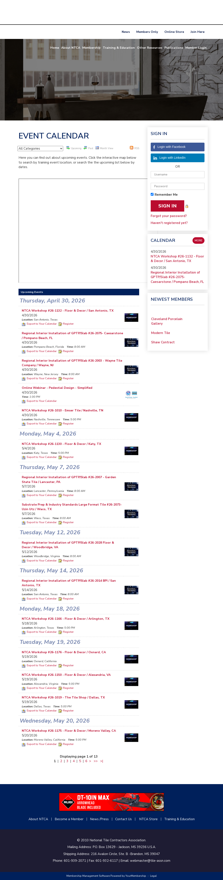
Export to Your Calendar (39, 324)
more (198, 240)
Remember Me (166, 194)
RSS (134, 148)
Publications (173, 48)
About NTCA (70, 48)
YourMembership (135, 876)
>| (101, 761)
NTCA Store (148, 819)
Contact (121, 819)
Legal (153, 876)
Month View (104, 148)
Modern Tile (160, 334)
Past (88, 148)
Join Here (197, 32)
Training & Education (119, 48)
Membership (91, 48)
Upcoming (73, 148)
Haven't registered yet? (169, 223)
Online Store (174, 32)
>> (96, 761)
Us (129, 819)
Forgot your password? (169, 216)
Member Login (196, 48)
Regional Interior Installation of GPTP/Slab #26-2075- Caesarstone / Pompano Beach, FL (177, 277)
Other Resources (149, 48)
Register (66, 324)
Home (54, 48)
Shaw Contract (163, 344)
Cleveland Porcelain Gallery (166, 323)
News (126, 32)
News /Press (99, 819)
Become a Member (69, 819)
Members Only (147, 32)
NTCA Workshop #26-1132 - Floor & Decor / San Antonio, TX (177, 258)
